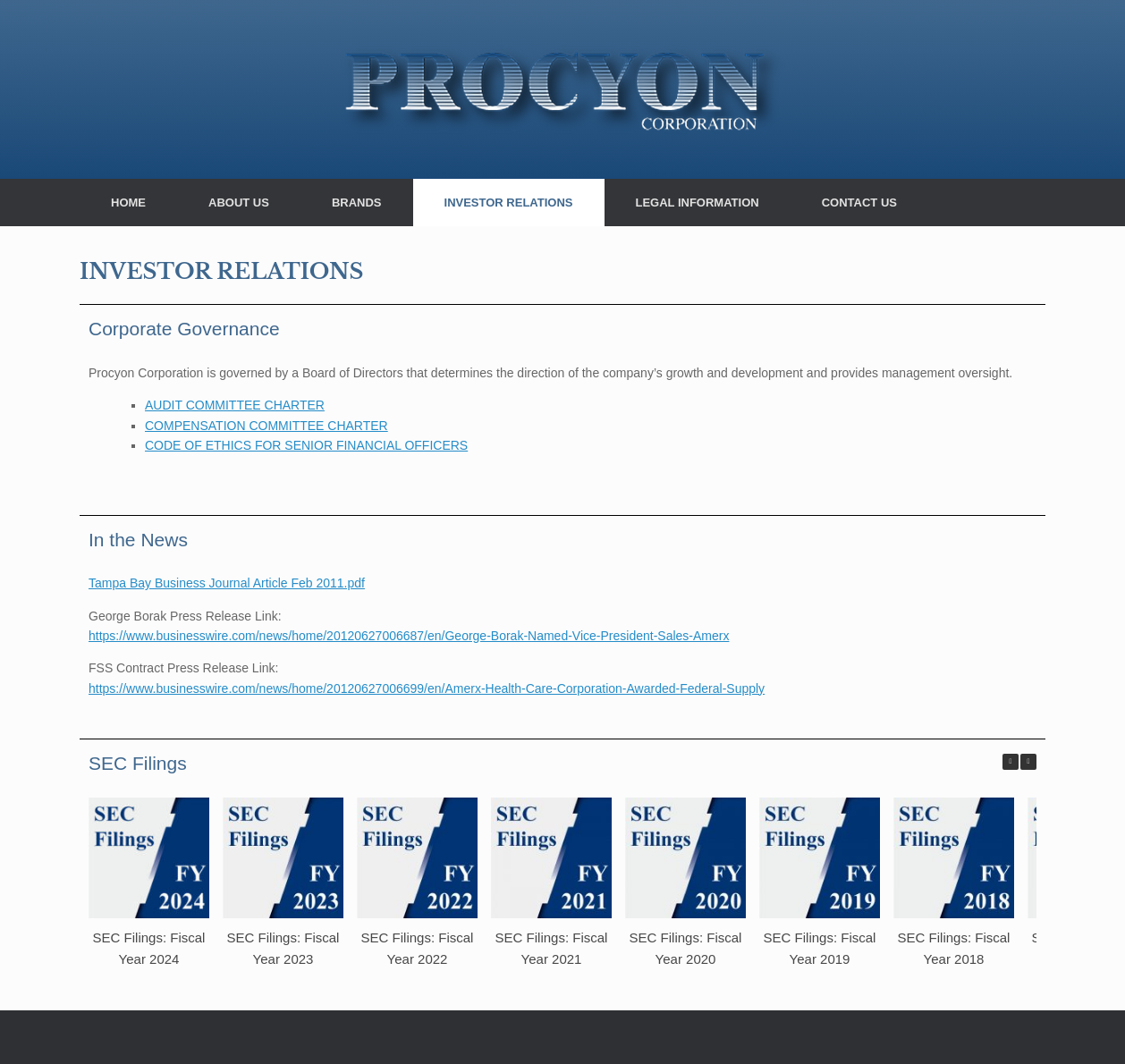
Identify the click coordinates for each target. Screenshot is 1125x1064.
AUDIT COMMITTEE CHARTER (235, 405)
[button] (1028, 762)
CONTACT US (859, 202)
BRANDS (357, 202)
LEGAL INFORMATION (697, 202)
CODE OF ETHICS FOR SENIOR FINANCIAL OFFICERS (306, 445)
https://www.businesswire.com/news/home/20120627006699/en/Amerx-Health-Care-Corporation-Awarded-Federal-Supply (427, 688)
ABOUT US (238, 202)
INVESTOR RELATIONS (508, 202)
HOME (128, 202)
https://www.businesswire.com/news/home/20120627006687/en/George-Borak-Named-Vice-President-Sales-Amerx (409, 636)
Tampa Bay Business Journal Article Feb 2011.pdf (227, 583)
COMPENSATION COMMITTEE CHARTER (266, 425)
